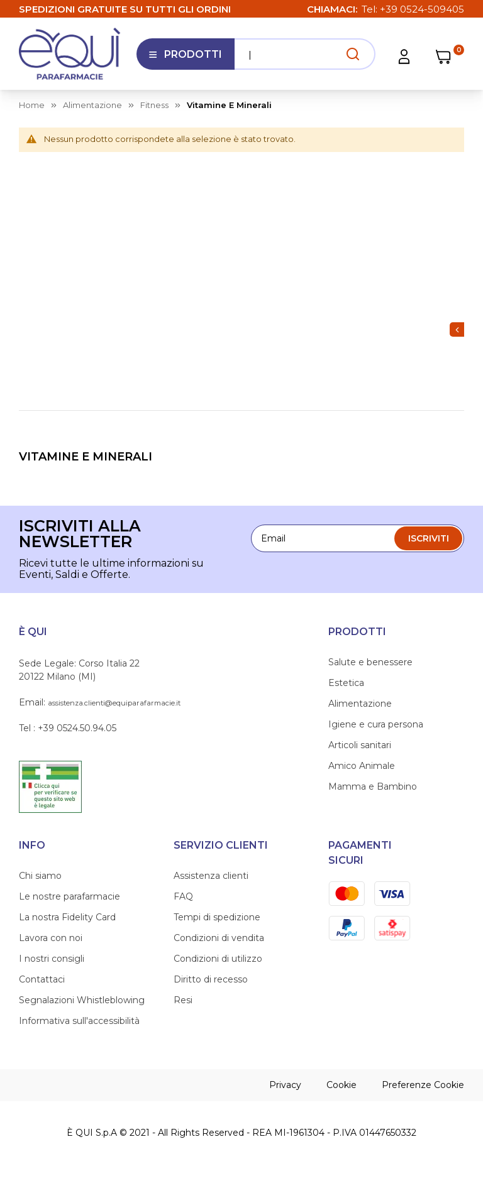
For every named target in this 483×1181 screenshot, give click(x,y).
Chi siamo (40, 875)
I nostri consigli (51, 958)
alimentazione (92, 105)
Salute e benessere (370, 662)
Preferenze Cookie (423, 1085)
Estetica (346, 682)
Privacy (285, 1085)
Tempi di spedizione (217, 917)
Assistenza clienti (211, 875)
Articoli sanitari (359, 745)
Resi (183, 1000)
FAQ (183, 896)
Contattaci (42, 979)
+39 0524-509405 (422, 9)
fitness (154, 105)
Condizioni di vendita (219, 938)
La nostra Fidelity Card (67, 917)
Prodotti (185, 59)
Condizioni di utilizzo (218, 958)
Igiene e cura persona (375, 724)
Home (32, 105)
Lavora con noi (50, 938)
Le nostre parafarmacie (69, 896)
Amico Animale (361, 765)
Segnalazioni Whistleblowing (82, 1000)
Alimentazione (360, 703)
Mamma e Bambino (372, 786)
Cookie (341, 1085)
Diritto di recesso (211, 979)
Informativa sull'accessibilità (79, 1020)
